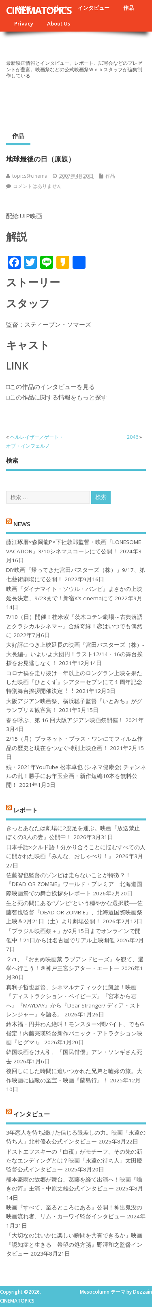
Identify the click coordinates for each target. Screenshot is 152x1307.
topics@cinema (29, 175)
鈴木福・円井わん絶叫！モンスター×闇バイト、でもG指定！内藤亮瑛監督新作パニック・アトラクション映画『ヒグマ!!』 (75, 1033)
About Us (58, 23)
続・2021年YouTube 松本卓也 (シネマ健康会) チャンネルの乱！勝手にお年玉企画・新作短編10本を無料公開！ (76, 776)
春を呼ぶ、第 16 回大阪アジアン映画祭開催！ (65, 720)
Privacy (23, 23)
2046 (132, 437)
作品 (128, 7)
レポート (25, 809)
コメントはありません (37, 186)
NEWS (21, 523)
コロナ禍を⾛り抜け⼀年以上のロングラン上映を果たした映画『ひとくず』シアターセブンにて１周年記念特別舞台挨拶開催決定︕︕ (74, 682)
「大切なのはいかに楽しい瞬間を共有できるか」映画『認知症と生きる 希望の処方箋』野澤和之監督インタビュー (74, 1244)
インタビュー (93, 7)
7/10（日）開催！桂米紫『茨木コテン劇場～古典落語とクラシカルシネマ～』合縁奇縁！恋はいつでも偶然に (74, 626)
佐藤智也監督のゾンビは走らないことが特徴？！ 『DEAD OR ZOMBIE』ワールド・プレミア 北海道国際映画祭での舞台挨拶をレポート (74, 884)
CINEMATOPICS (38, 10)
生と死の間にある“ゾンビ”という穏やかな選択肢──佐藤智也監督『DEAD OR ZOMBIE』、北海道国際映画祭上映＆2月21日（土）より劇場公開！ (74, 912)
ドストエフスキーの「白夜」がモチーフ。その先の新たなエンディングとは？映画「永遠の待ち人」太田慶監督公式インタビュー (74, 1160)
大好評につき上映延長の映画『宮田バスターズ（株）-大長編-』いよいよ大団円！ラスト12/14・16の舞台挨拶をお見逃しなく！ (75, 654)
